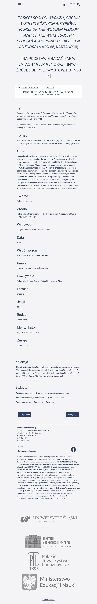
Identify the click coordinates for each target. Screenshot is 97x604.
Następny (72, 414)
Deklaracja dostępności (27, 451)
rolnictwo (40, 402)
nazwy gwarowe (25, 402)
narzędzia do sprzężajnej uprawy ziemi (54, 393)
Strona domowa (28, 88)
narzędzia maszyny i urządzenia (32, 398)
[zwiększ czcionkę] (74, 4)
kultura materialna (26, 393)
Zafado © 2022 (48, 600)
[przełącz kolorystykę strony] (64, 4)
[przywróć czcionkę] (71, 4)
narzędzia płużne (57, 398)
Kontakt (21, 446)
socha (51, 402)
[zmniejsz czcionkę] (69, 4)
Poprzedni (25, 414)
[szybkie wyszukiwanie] (78, 4)
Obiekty (50, 88)
